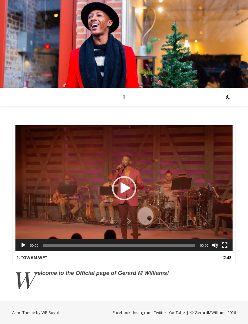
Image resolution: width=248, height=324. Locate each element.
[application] (124, 188)
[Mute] (215, 245)
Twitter (160, 312)
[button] (124, 188)
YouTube (177, 312)
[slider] (119, 245)
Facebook (122, 312)
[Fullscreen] (225, 245)
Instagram (142, 312)
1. (31, 257)
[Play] (23, 245)
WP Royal (50, 312)
